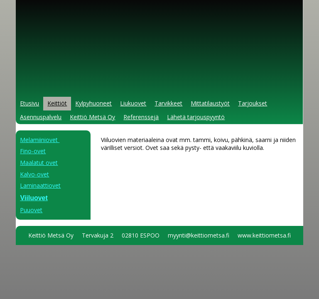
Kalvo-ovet (34, 174)
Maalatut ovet (39, 163)
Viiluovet (33, 197)
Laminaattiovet (40, 185)
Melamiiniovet (39, 140)
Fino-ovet (33, 151)
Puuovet (31, 210)
